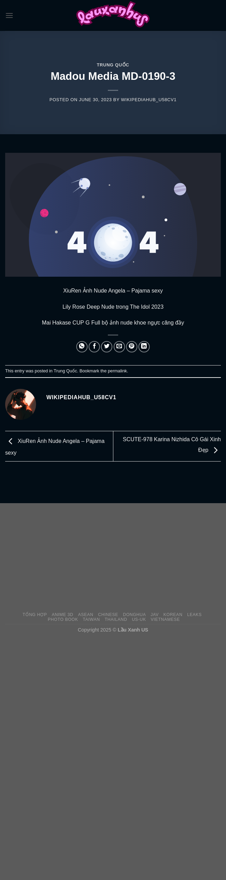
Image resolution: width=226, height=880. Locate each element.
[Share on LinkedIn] (144, 346)
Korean (172, 614)
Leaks (194, 614)
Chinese (108, 614)
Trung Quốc (113, 64)
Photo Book (63, 619)
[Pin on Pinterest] (131, 346)
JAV (155, 614)
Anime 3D (63, 614)
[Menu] (9, 15)
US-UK (139, 619)
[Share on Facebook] (94, 346)
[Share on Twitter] (106, 346)
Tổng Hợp (35, 614)
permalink (117, 370)
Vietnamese (165, 619)
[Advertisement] (115, 557)
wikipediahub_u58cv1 (149, 99)
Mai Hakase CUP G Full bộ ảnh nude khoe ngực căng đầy (113, 323)
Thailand (116, 619)
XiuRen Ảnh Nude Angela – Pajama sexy (113, 291)
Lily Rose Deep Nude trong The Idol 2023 (113, 307)
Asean (85, 614)
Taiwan (91, 619)
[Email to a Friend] (119, 346)
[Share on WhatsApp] (82, 346)
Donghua (134, 614)
